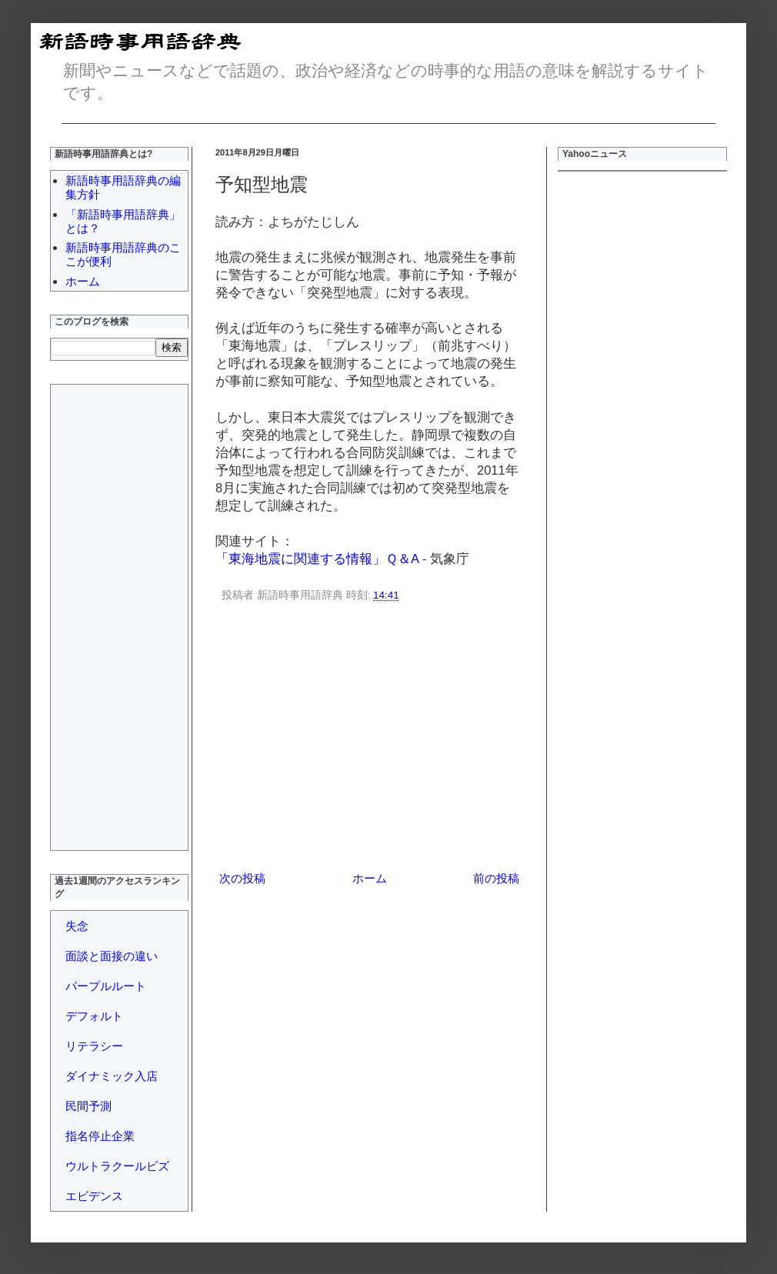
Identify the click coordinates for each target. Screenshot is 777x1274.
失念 (76, 925)
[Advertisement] (369, 739)
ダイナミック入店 (111, 1075)
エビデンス (94, 1195)
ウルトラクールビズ (117, 1165)
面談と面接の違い (111, 955)
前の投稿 (496, 878)
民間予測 (88, 1105)
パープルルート (105, 985)
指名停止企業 (100, 1135)
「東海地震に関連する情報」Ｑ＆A (317, 558)
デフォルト (94, 1015)
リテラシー (94, 1045)
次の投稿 (242, 878)
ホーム (369, 878)
